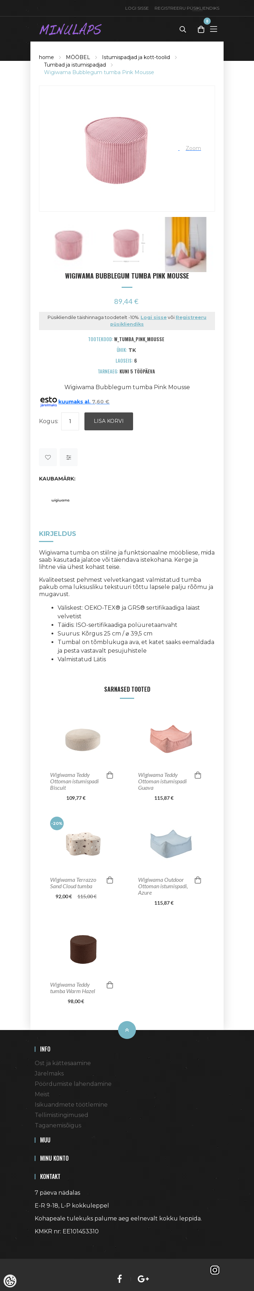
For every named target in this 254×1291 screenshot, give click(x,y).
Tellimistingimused (61, 1115)
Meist (42, 1094)
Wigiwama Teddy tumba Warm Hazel (72, 987)
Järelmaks (49, 1073)
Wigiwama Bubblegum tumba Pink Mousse (99, 72)
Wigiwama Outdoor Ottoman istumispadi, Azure (163, 886)
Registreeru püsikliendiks (187, 8)
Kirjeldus (57, 534)
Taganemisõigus (58, 1125)
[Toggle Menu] (213, 29)
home (46, 57)
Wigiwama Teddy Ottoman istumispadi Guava (162, 781)
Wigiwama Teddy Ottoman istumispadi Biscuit (74, 781)
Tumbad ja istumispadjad (75, 65)
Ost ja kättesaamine (63, 1063)
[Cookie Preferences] (10, 1281)
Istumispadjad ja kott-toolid (136, 57)
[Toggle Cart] (201, 29)
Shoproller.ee (47, 1244)
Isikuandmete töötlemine (71, 1104)
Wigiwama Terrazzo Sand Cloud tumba (73, 882)
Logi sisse (137, 8)
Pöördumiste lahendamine (73, 1083)
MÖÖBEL (78, 57)
